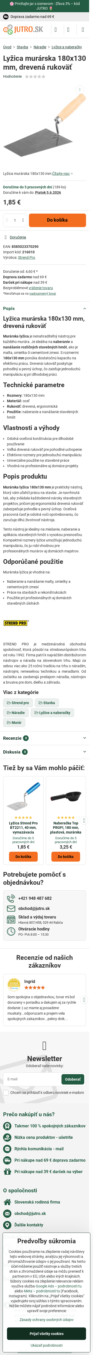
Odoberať (73, 1079)
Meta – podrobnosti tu (42, 1291)
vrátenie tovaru (41, 288)
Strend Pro (26, 257)
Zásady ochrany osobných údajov (47, 1320)
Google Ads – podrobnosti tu (59, 1286)
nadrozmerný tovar (42, 293)
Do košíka (57, 220)
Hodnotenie (12, 76)
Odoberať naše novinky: (45, 1066)
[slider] (35, 77)
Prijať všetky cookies (47, 1334)
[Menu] (83, 29)
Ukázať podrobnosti (47, 1345)
